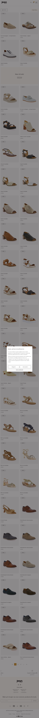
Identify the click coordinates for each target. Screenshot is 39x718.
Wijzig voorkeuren (19, 369)
